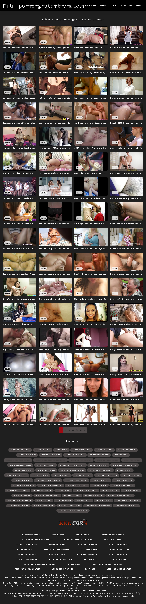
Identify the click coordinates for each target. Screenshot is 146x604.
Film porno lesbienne (60, 559)
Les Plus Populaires (36, 6)
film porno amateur (103, 500)
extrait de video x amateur (107, 460)
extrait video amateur (23, 470)
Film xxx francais (87, 554)
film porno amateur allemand (127, 500)
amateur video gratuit (27, 455)
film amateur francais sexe (76, 480)
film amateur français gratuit (48, 480)
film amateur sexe (99, 485)
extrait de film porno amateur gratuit (50, 460)
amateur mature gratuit (81, 450)
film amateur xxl (63, 490)
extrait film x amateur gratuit (72, 465)
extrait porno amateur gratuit (124, 465)
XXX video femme (90, 549)
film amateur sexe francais (122, 485)
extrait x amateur (124, 470)
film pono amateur (44, 500)
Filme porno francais (80, 596)
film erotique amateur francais (120, 495)
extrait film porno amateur (20, 465)
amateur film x (61, 450)
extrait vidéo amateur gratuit (72, 470)
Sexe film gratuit (114, 539)
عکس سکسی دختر (126, 596)
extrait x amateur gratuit (17, 475)
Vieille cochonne (87, 544)
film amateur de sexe (83, 475)
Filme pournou (24, 549)
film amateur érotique (22, 480)
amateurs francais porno (50, 455)
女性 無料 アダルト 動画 (56, 596)
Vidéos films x (57, 554)
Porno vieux (82, 535)
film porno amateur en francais (98, 505)
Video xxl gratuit (27, 554)
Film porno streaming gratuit (40, 564)
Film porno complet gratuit (37, 539)
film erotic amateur (71, 495)
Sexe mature (57, 535)
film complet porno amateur (86, 490)
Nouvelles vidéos (108, 6)
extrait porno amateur (98, 465)
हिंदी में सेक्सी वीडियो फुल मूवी (31, 596)
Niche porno (126, 6)
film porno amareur (64, 500)
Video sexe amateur (62, 569)
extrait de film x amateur (81, 460)
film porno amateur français (126, 505)
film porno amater (83, 500)
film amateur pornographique (50, 485)
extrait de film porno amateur (18, 460)
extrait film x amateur (45, 465)
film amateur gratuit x (123, 480)
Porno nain (74, 564)
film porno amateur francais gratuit (73, 510)
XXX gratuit (90, 559)
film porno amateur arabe (18, 505)
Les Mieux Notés (88, 6)
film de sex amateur (131, 490)
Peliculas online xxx (104, 596)
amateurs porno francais (75, 455)
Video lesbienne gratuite (78, 539)
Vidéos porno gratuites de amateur (61, 590)
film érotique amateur (93, 495)
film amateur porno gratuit (23, 485)
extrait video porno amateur (100, 470)
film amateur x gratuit (42, 490)
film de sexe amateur (22, 495)
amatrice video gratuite (99, 455)
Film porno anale (96, 593)
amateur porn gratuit (104, 450)
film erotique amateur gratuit (19, 500)
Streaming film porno (112, 535)
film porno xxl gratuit (27, 569)
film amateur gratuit (101, 480)
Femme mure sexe (57, 544)
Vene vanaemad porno (28, 593)
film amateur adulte (61, 475)
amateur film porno (42, 450)
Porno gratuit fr (119, 549)
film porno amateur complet (69, 505)
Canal (138, 6)
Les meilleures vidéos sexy (63, 6)
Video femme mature (26, 559)
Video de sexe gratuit (119, 569)
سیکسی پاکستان (79, 593)
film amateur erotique (131, 475)
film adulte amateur (40, 475)
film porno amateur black (43, 505)
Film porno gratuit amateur (55, 593)
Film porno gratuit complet (107, 564)
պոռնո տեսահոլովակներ (120, 593)
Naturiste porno (31, 535)
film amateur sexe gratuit (17, 490)
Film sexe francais (119, 544)
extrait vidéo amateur (46, 470)
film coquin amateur (110, 490)
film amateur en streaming (107, 475)
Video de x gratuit (119, 559)
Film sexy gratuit (118, 554)
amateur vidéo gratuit (126, 450)
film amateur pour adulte (77, 485)
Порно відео (9, 593)
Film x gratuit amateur (57, 549)
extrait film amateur (132, 460)
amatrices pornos (120, 455)
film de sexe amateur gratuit (47, 495)
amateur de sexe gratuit (20, 450)
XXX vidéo (90, 569)
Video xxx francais (26, 544)
